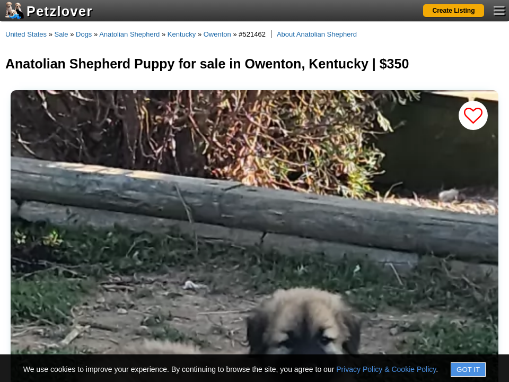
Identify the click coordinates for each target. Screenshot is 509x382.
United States (26, 34)
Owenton (217, 34)
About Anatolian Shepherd (317, 34)
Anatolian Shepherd (129, 34)
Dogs (84, 34)
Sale (61, 34)
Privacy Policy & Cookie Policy (386, 369)
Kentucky (182, 34)
